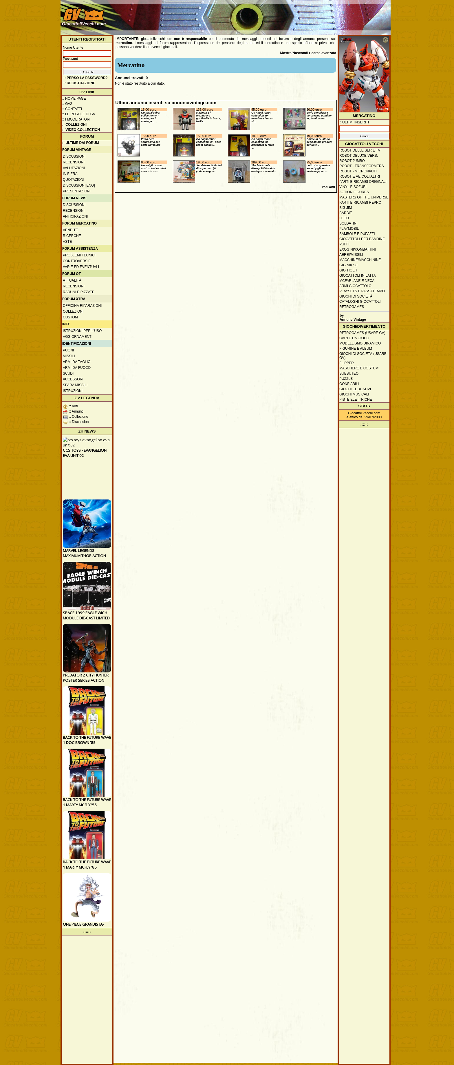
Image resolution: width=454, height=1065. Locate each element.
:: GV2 (67, 104)
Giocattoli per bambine (362, 239)
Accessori (73, 379)
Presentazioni (77, 191)
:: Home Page (74, 98)
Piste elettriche (355, 399)
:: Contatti (72, 109)
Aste (67, 242)
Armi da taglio (77, 362)
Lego (344, 218)
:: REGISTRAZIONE (79, 83)
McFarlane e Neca (356, 281)
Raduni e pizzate (78, 292)
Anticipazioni (75, 216)
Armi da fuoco (77, 368)
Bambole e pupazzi (357, 234)
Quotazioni (73, 180)
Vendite (70, 230)
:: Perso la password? (85, 78)
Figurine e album (355, 349)
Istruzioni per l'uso (82, 331)
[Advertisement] (283, 14)
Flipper (346, 363)
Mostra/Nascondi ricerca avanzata (308, 53)
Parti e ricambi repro (360, 202)
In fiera (70, 174)
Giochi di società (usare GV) (363, 356)
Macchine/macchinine (360, 260)
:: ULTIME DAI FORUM (80, 143)
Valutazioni (74, 168)
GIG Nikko (348, 265)
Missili (69, 356)
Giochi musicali (354, 394)
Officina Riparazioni (82, 306)
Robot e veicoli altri (359, 176)
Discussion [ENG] (79, 185)
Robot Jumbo (352, 161)
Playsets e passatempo (362, 291)
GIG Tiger (348, 270)
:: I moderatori (76, 119)
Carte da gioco (354, 338)
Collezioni (73, 311)
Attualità (72, 280)
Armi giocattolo (355, 286)
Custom (70, 317)
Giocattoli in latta (357, 275)
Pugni (68, 350)
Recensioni (74, 162)
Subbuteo (348, 373)
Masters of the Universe (364, 197)
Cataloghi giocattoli (359, 302)
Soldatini (348, 223)
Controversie (77, 261)
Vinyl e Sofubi (353, 187)
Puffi (344, 244)
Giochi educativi (355, 389)
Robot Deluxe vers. (358, 156)
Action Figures (354, 192)
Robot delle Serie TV (359, 150)
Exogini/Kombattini (357, 249)
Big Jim (345, 208)
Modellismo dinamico (360, 343)
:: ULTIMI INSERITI (354, 122)
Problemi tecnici (79, 255)
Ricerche (72, 236)
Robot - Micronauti (358, 171)
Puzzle (346, 379)
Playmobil (349, 229)
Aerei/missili (351, 255)
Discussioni (74, 156)
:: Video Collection (81, 130)
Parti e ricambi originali (363, 182)
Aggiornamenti (77, 337)
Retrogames (351, 307)
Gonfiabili (349, 384)
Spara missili (75, 385)
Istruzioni (73, 391)
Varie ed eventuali (81, 267)
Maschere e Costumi (359, 368)
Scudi (68, 373)
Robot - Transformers (361, 166)
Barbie (345, 213)
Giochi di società (355, 296)
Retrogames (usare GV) (362, 333)
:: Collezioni (74, 125)
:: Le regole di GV (78, 114)
